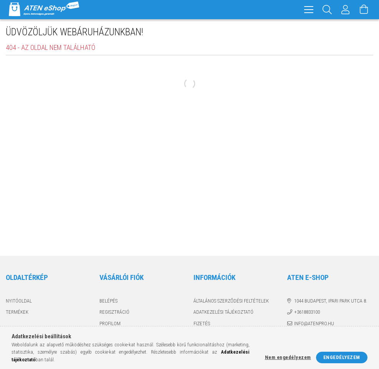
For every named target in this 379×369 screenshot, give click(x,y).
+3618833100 (307, 312)
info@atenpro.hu (314, 323)
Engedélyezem (341, 357)
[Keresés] (327, 9)
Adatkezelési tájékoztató (223, 312)
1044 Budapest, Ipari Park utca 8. (330, 301)
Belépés (108, 301)
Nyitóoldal (19, 301)
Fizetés (202, 323)
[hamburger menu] (309, 9)
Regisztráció (114, 312)
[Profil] (345, 9)
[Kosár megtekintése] (364, 9)
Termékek (17, 312)
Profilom (110, 323)
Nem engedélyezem (288, 357)
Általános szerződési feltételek (231, 301)
